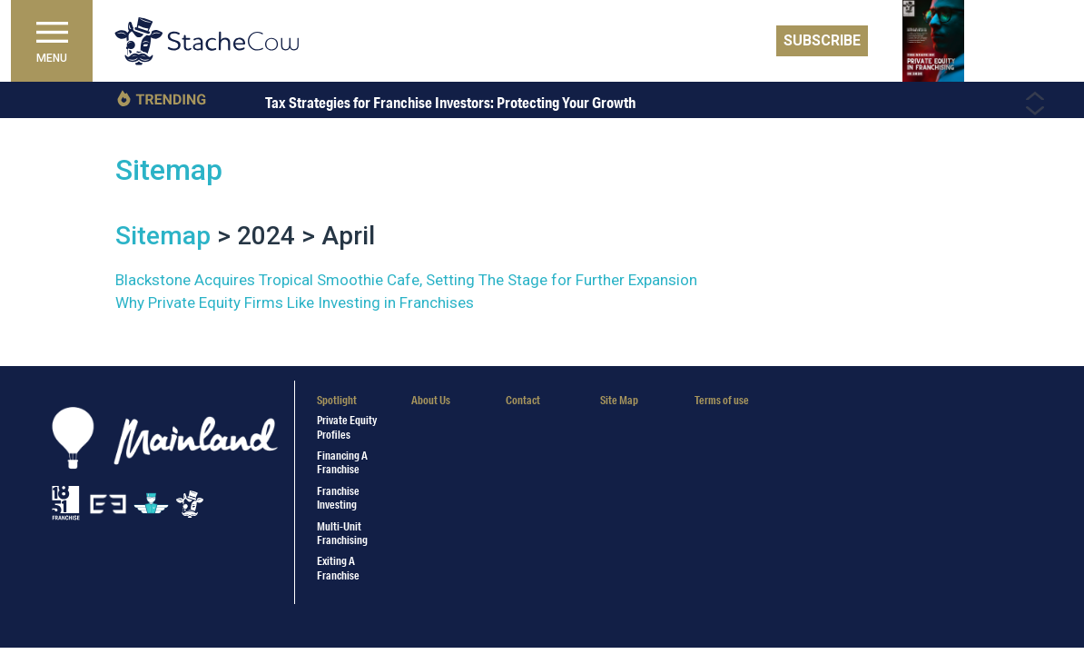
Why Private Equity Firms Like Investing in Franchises (294, 302)
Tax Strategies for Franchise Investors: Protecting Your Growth (450, 103)
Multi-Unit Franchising (342, 533)
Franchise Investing (338, 497)
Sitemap (168, 170)
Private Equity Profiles (347, 426)
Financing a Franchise (342, 462)
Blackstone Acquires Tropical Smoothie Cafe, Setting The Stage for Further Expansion (406, 280)
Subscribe (822, 40)
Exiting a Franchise (338, 567)
